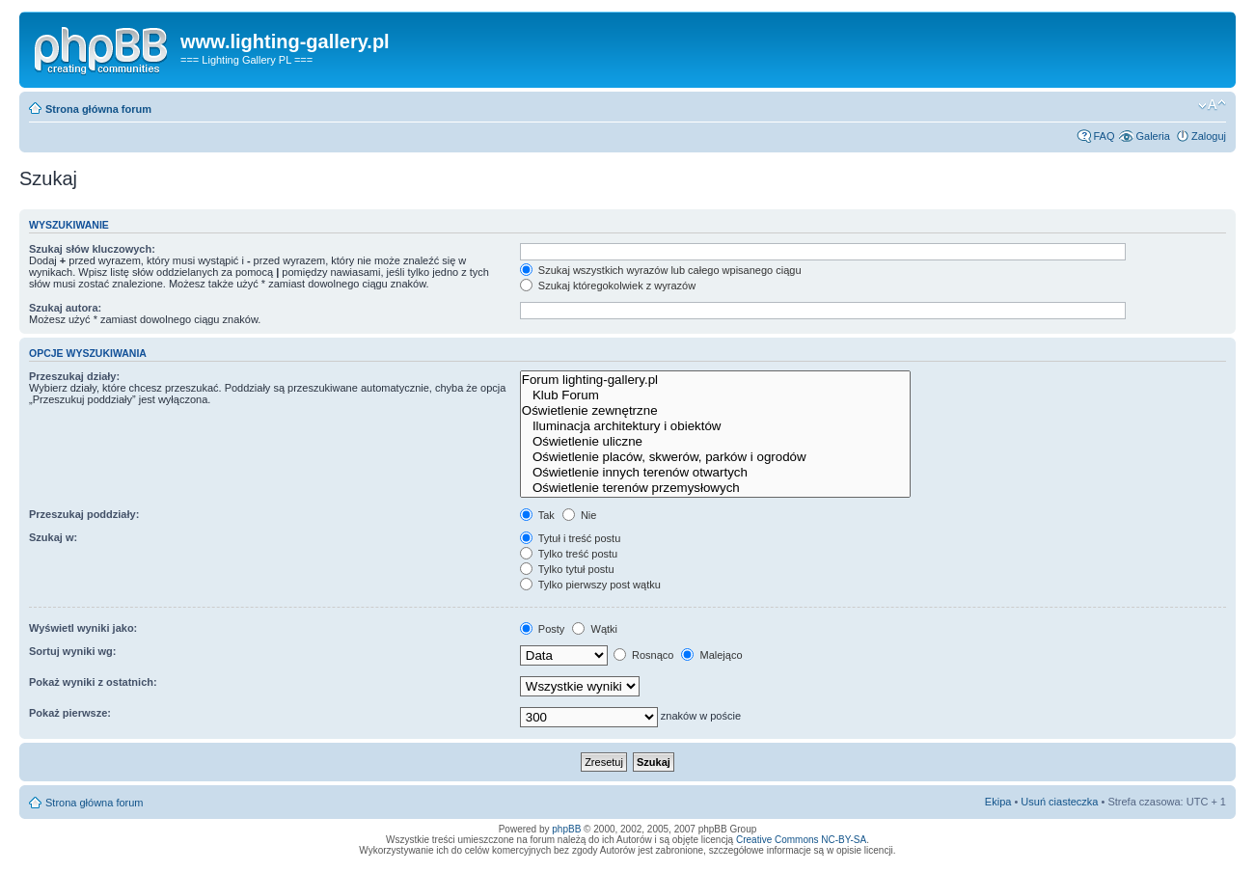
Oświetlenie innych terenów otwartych (715, 472)
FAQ (1103, 136)
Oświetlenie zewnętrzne (715, 411)
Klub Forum (715, 395)
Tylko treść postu (568, 553)
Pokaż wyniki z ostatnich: (93, 682)
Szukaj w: (53, 537)
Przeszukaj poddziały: (84, 514)
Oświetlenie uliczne (715, 442)
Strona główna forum (98, 109)
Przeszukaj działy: (74, 376)
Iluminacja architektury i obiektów (715, 426)
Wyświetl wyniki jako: (83, 628)
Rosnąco (643, 655)
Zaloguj (1208, 136)
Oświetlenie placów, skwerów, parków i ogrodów (715, 457)
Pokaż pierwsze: (70, 713)
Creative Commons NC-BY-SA (801, 839)
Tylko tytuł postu (567, 569)
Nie (579, 515)
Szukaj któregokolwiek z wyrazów (608, 285)
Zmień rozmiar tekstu (1212, 105)
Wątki (594, 629)
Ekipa (998, 801)
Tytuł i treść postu (570, 538)
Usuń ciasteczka (1059, 801)
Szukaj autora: (65, 307)
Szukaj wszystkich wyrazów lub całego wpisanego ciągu (661, 270)
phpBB (566, 829)
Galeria (1152, 136)
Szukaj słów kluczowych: (92, 249)
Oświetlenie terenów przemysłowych (715, 488)
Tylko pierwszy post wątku (590, 584)
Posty (542, 629)
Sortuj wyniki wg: (72, 651)
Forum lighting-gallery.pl (715, 380)
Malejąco (711, 655)
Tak (537, 515)
